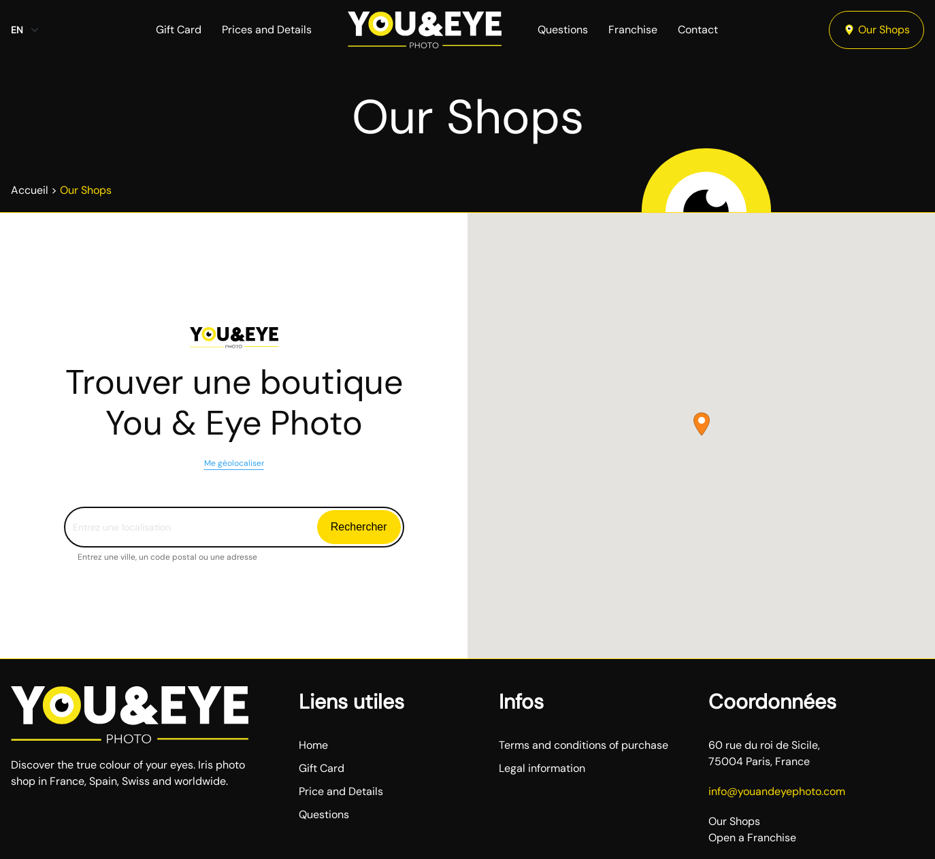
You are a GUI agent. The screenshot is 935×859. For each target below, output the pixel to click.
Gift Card (178, 29)
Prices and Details (267, 29)
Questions (563, 29)
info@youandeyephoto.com (776, 791)
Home (313, 745)
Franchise (632, 29)
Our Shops (876, 29)
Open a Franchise (752, 837)
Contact (698, 29)
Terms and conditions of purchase (583, 745)
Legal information (542, 768)
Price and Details (341, 791)
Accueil (29, 190)
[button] (701, 424)
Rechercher (359, 527)
